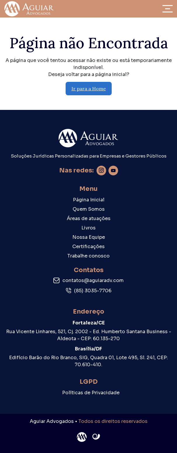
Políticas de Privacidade (91, 393)
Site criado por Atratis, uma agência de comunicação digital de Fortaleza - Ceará (96, 437)
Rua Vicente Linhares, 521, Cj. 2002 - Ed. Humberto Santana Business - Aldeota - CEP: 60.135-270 (88, 335)
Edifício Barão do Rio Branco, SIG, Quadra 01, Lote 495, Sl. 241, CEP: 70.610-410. (88, 361)
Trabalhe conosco (88, 256)
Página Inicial (88, 200)
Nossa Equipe (88, 237)
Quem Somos (89, 209)
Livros (88, 228)
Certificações (88, 246)
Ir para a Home (88, 88)
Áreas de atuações (89, 218)
